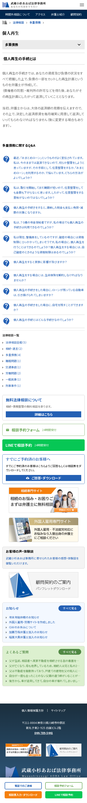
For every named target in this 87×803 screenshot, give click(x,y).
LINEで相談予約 (64, 795)
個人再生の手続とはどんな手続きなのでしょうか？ (43, 320)
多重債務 (35, 22)
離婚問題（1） (13, 361)
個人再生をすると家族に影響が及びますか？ (40, 262)
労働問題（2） (13, 373)
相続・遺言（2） (14, 348)
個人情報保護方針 (33, 710)
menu (82, 5)
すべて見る (70, 608)
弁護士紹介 (58, 14)
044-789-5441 (43, 733)
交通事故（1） (13, 367)
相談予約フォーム (64, 785)
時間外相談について (17, 14)
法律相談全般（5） (16, 342)
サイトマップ (58, 710)
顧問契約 (76, 14)
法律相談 (18, 22)
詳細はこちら (44, 414)
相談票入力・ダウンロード (23, 795)
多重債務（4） (13, 355)
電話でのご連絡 (23, 785)
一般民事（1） (13, 379)
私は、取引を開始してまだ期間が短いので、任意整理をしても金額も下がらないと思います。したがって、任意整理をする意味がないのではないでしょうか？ (48, 192)
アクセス (40, 14)
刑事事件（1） (13, 386)
